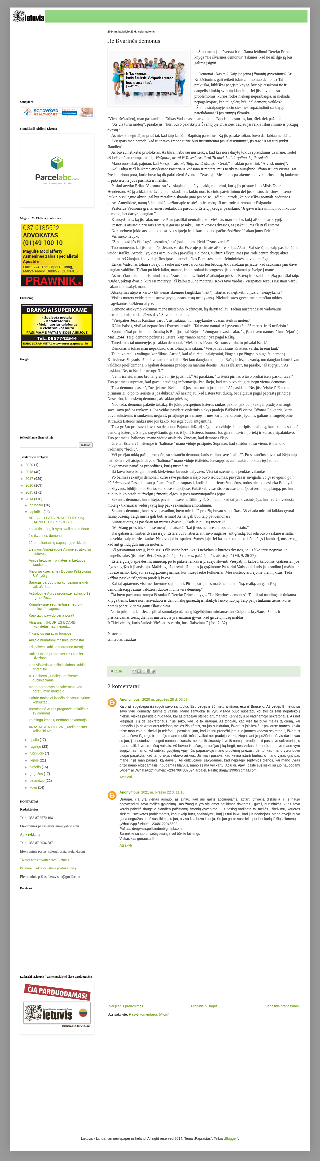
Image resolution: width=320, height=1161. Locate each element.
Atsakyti (126, 777)
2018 (30, 472)
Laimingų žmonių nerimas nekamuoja (58, 720)
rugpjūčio (37, 753)
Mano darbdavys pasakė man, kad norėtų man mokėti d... (55, 689)
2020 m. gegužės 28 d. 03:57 (165, 699)
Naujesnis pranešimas (126, 1006)
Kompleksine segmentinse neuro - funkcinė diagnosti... (55, 606)
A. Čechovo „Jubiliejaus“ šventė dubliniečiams (53, 678)
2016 (30, 485)
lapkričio (36, 512)
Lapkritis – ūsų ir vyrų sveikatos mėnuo (59, 529)
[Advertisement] (204, 962)
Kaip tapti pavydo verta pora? (51, 615)
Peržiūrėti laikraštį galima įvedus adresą (48, 868)
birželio (36, 767)
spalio (35, 740)
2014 (30, 499)
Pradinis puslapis (204, 1006)
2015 (30, 492)
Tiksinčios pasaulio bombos (50, 633)
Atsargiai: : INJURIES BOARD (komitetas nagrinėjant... (52, 624)
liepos (35, 760)
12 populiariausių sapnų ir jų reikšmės (58, 543)
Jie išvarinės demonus (46, 536)
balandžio (38, 781)
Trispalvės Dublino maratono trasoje (57, 647)
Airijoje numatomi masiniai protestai (56, 640)
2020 (30, 465)
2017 (30, 479)
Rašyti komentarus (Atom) (149, 1014)
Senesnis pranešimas (282, 1006)
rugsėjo (36, 746)
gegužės (37, 774)
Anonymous (130, 699)
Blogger (231, 1138)
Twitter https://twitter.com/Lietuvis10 (46, 860)
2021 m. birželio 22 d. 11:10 (162, 792)
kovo (34, 788)
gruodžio (37, 505)
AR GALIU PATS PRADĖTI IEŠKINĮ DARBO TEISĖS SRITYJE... (56, 520)
